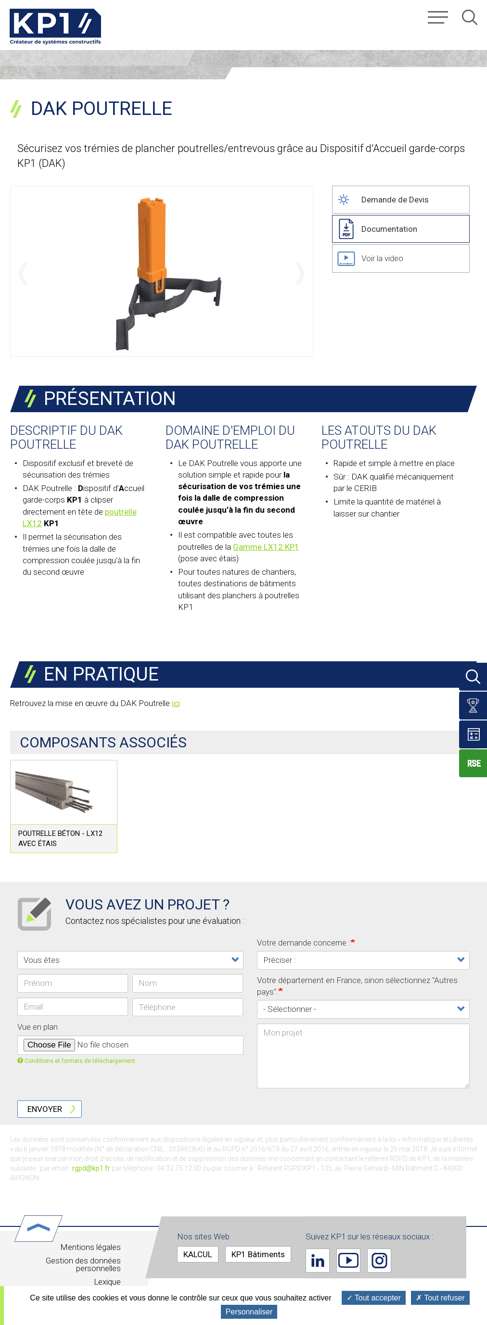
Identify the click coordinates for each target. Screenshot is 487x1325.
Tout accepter (373, 1298)
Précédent (22, 274)
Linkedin (318, 1261)
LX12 (32, 523)
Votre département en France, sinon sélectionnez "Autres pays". (357, 986)
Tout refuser (440, 1298)
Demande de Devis (395, 199)
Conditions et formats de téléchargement (76, 1061)
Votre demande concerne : (303, 942)
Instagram (379, 1261)
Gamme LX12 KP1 (266, 547)
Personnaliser (249, 1312)
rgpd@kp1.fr (91, 1168)
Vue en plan (37, 1027)
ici (176, 703)
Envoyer (44, 1109)
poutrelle (121, 512)
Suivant (300, 274)
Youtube (348, 1261)
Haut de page (48, 1228)
